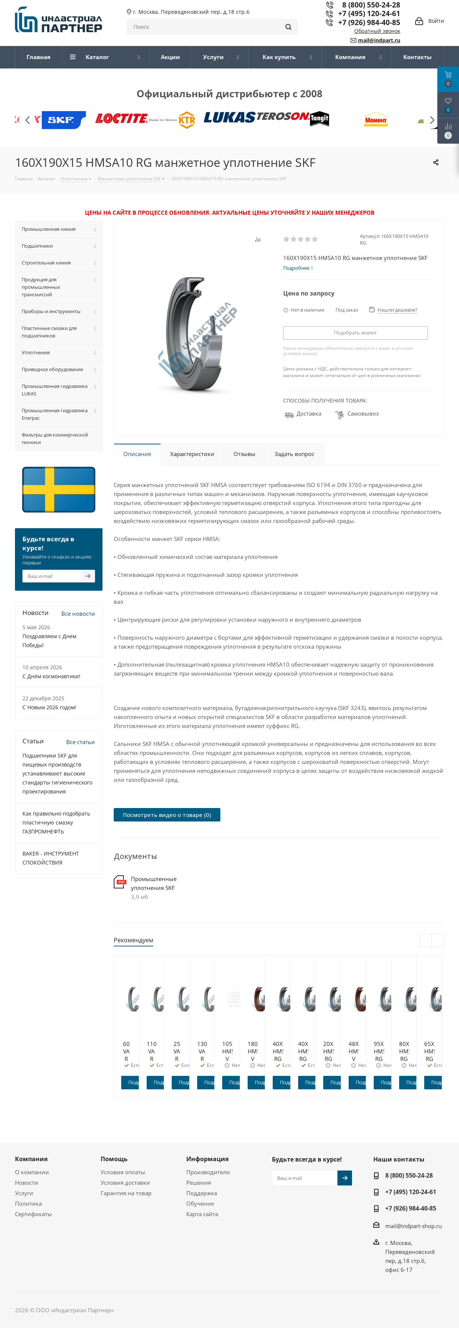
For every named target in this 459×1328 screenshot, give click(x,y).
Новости (26, 1182)
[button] (431, 120)
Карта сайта (202, 1214)
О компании (32, 1172)
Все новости (78, 613)
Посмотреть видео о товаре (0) (167, 814)
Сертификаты (33, 1214)
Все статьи (80, 742)
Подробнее (155, 1082)
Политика (28, 1203)
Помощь (114, 1159)
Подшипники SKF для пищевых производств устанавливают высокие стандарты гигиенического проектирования (57, 773)
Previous (426, 941)
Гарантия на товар (126, 1193)
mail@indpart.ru (379, 40)
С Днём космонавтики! (51, 676)
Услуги (24, 1193)
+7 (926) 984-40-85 (369, 22)
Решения (198, 1182)
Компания (31, 1159)
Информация (207, 1159)
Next (438, 941)
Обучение (200, 1203)
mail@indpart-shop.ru (413, 1225)
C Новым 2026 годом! (49, 707)
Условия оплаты (123, 1172)
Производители (208, 1172)
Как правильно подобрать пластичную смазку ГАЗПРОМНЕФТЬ (56, 822)
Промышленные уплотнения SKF (154, 883)
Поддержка (201, 1193)
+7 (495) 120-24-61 (369, 13)
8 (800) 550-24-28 (409, 1175)
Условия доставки (125, 1182)
